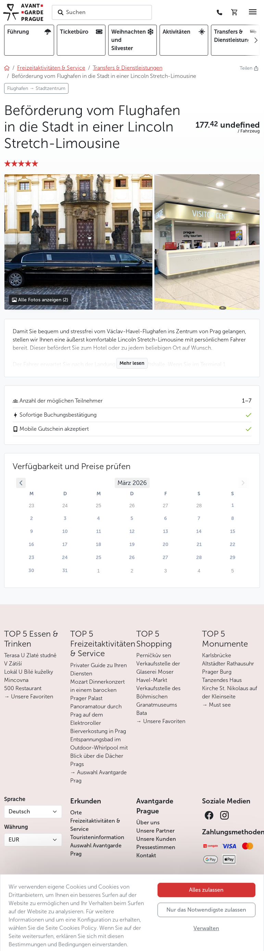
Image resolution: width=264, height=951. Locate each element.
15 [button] (232, 531)
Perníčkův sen (153, 655)
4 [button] (98, 518)
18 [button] (98, 544)
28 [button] (199, 557)
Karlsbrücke (216, 655)
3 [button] (65, 518)
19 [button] (132, 544)
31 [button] (64, 570)
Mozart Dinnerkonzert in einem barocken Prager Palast (97, 690)
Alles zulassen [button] (206, 901)
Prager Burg (216, 672)
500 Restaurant (22, 688)
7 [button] (199, 518)
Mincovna (16, 680)
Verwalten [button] (206, 939)
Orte (76, 812)
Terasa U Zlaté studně (30, 655)
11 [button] (98, 531)
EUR (14, 839)
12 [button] (132, 531)
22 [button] (232, 544)
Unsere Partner (155, 830)
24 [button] (65, 557)
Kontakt (146, 855)
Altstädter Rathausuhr (228, 663)
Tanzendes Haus (222, 680)
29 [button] (232, 557)
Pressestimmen (155, 847)
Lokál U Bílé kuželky (28, 672)
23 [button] (31, 557)
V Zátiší (13, 663)
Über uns (148, 822)
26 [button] (132, 557)
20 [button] (165, 544)
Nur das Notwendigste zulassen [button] (206, 921)
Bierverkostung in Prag (98, 731)
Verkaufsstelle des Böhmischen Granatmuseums (158, 696)
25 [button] (98, 557)
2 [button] (31, 518)
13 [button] (165, 531)
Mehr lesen (132, 363)
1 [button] (232, 505)
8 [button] (232, 518)
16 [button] (31, 544)
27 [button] (165, 557)
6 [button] (165, 518)
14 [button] (199, 531)
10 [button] (65, 531)
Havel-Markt (151, 680)
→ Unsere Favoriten (28, 696)
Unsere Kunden (156, 839)
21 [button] (199, 544)
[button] (228, 125)
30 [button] (31, 570)
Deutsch (19, 811)
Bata (141, 713)
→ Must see (216, 704)
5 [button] (131, 518)
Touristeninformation (97, 837)
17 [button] (64, 544)
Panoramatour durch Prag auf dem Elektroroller (96, 714)
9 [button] (31, 531)
